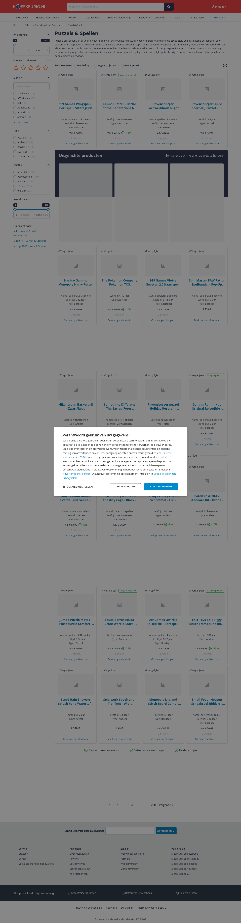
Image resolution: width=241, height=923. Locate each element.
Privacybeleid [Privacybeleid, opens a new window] (70, 477)
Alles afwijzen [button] (123, 486)
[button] (78, 487)
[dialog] (120, 461)
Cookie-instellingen (165, 473)
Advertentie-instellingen (77, 473)
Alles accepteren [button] (160, 486)
